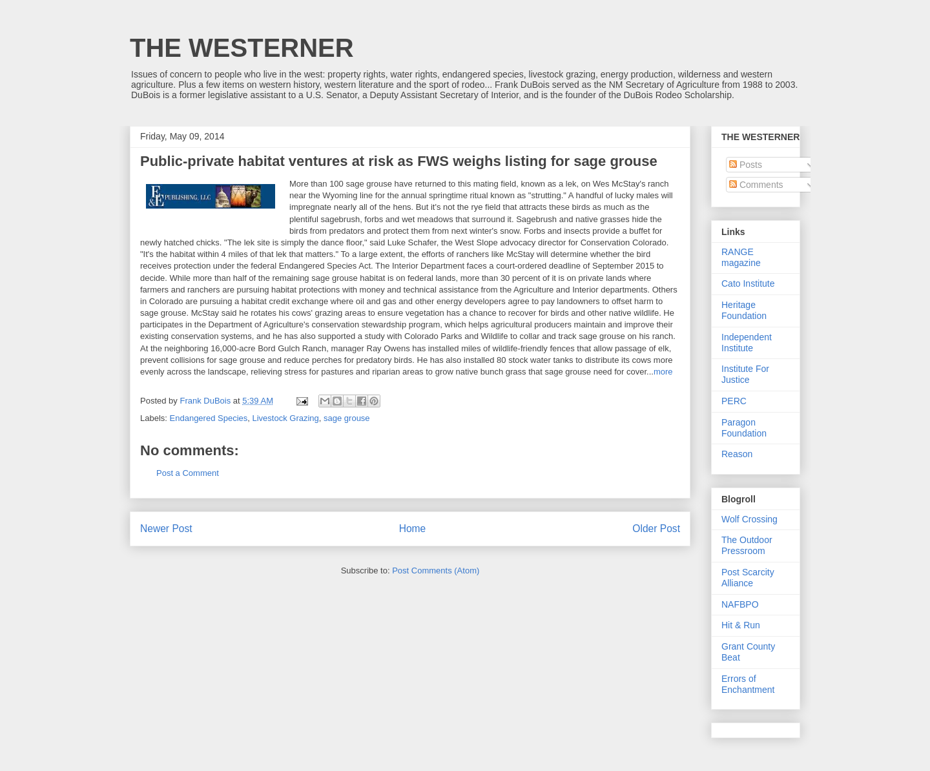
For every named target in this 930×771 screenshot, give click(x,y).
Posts (745, 164)
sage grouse (347, 418)
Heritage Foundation (744, 310)
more (663, 371)
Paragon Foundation (744, 427)
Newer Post (166, 528)
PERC (734, 401)
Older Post (656, 528)
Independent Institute (746, 342)
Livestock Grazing (285, 418)
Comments (756, 185)
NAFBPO (740, 604)
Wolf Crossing (749, 519)
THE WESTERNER (242, 48)
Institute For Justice (745, 374)
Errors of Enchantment (748, 684)
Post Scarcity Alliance (747, 577)
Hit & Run (740, 625)
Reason (736, 454)
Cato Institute (748, 283)
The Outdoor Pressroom (746, 545)
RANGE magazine (741, 257)
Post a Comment (187, 473)
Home (412, 528)
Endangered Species (209, 418)
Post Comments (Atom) (435, 570)
